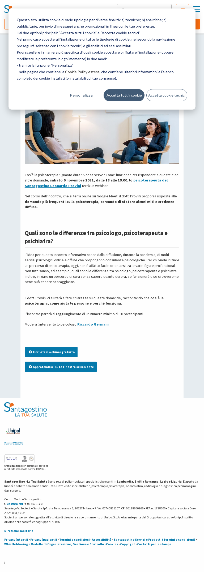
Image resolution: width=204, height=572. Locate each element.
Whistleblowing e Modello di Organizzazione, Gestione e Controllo (54, 544)
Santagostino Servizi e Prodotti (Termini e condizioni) (154, 539)
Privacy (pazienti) (43, 539)
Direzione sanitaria (18, 531)
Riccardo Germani (93, 324)
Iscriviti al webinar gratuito (52, 352)
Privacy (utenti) (16, 539)
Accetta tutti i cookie (124, 95)
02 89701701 (15, 504)
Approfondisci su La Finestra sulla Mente (61, 367)
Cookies (112, 544)
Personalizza (81, 95)
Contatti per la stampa (154, 544)
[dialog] (102, 59)
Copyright (127, 544)
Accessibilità (102, 539)
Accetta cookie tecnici (166, 95)
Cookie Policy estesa (82, 72)
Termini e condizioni (74, 539)
